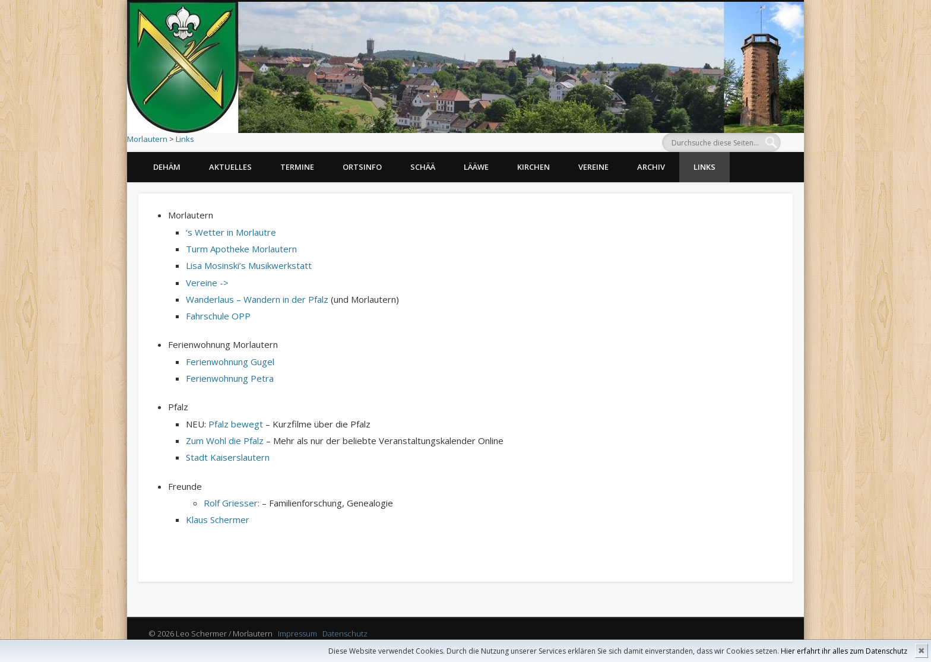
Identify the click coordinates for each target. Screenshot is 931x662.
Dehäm (166, 166)
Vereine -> (207, 283)
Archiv (651, 166)
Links (185, 139)
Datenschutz (345, 633)
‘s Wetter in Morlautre (231, 232)
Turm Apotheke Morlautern (241, 249)
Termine (297, 166)
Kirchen (533, 166)
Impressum (297, 633)
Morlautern (147, 139)
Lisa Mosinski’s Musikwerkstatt (249, 265)
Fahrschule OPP (218, 316)
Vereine (593, 166)
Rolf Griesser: (231, 503)
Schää (422, 166)
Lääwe (476, 166)
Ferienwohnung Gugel (230, 362)
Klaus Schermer (217, 519)
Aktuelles (230, 166)
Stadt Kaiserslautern (228, 457)
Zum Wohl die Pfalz (225, 440)
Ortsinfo (362, 166)
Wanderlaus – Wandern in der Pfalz (257, 299)
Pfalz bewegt (235, 424)
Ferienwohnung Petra (230, 378)
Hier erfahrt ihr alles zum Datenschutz (844, 651)
